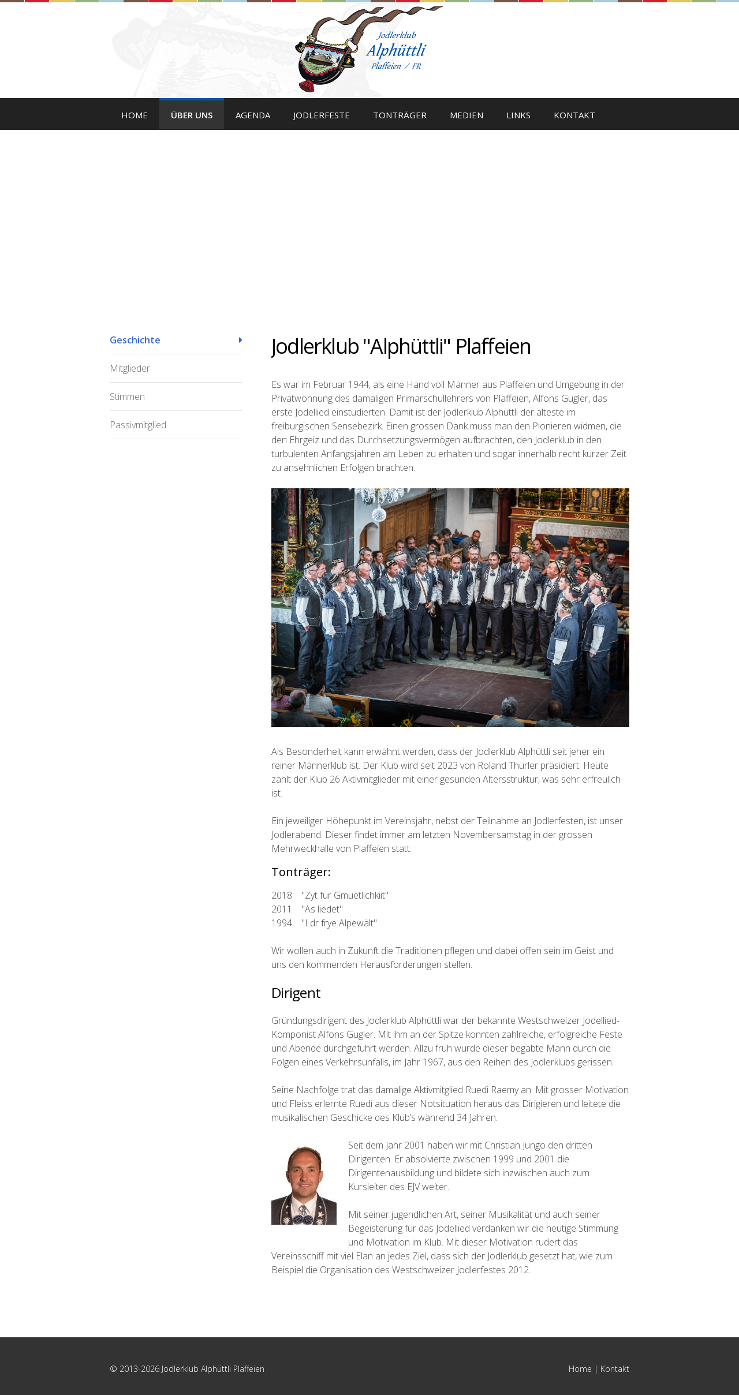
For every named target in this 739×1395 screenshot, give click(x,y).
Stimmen (127, 396)
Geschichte (135, 340)
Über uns (191, 115)
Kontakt (574, 115)
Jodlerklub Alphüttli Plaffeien (369, 49)
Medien (466, 115)
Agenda (253, 115)
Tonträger (400, 115)
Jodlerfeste (321, 115)
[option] (369, 208)
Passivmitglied (138, 424)
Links (518, 115)
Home (134, 115)
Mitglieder (130, 368)
